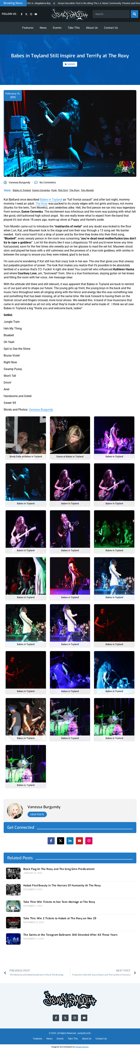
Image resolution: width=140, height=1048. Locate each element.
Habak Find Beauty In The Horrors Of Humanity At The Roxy (61, 885)
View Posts (37, 814)
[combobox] (111, 14)
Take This (74, 28)
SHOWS (71, 64)
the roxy (74, 190)
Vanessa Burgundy (41, 409)
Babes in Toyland (51, 199)
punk (54, 190)
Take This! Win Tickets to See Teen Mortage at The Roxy (58, 901)
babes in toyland (22, 190)
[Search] (134, 14)
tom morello (87, 190)
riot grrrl (63, 190)
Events (57, 28)
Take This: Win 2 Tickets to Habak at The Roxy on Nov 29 (59, 917)
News (43, 28)
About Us (92, 28)
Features (28, 28)
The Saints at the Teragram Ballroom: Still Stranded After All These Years (69, 933)
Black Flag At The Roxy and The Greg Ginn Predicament (58, 869)
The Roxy (42, 203)
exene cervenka (41, 190)
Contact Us (111, 28)
